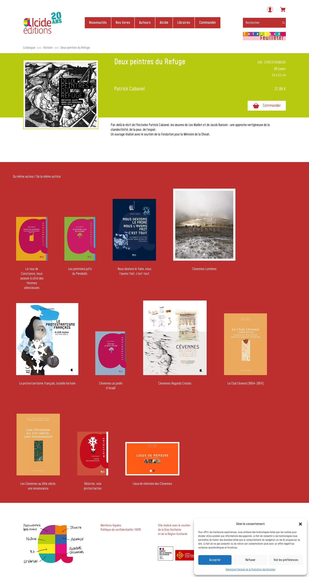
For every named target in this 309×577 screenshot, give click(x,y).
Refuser (250, 560)
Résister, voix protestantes (92, 486)
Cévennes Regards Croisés (174, 383)
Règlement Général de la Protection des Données (250, 569)
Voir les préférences (286, 560)
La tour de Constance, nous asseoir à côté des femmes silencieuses (32, 278)
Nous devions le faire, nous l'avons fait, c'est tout (134, 271)
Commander (207, 22)
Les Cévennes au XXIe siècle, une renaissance (38, 486)
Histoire (48, 47)
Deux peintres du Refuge (75, 47)
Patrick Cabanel (129, 89)
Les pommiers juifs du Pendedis (80, 271)
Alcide (164, 22)
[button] (300, 524)
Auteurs (145, 22)
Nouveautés (98, 22)
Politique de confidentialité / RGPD (121, 530)
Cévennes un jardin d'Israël (111, 386)
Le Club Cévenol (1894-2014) (245, 383)
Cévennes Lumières (204, 269)
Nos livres (123, 22)
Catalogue (29, 47)
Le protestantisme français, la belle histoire (47, 383)
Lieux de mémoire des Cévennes (152, 483)
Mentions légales (111, 525)
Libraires (183, 22)
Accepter (215, 560)
